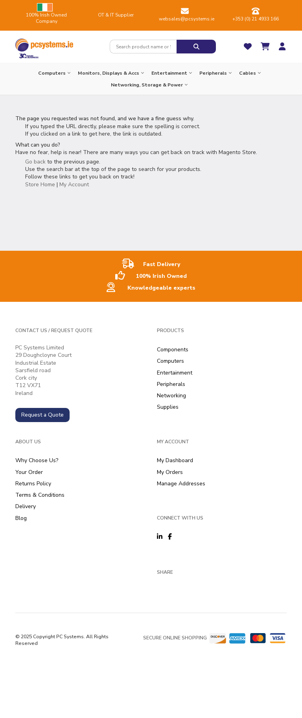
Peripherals (171, 384)
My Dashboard (175, 460)
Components (172, 349)
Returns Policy (33, 483)
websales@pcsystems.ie (186, 19)
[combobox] (143, 46)
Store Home (40, 184)
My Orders (170, 472)
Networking (171, 395)
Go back (35, 161)
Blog (21, 518)
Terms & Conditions (39, 495)
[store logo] (44, 43)
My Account (74, 184)
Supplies (168, 407)
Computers (170, 361)
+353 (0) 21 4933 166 (255, 19)
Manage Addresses (181, 483)
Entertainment (174, 372)
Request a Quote (42, 415)
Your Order (29, 472)
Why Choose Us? (36, 460)
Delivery (25, 506)
